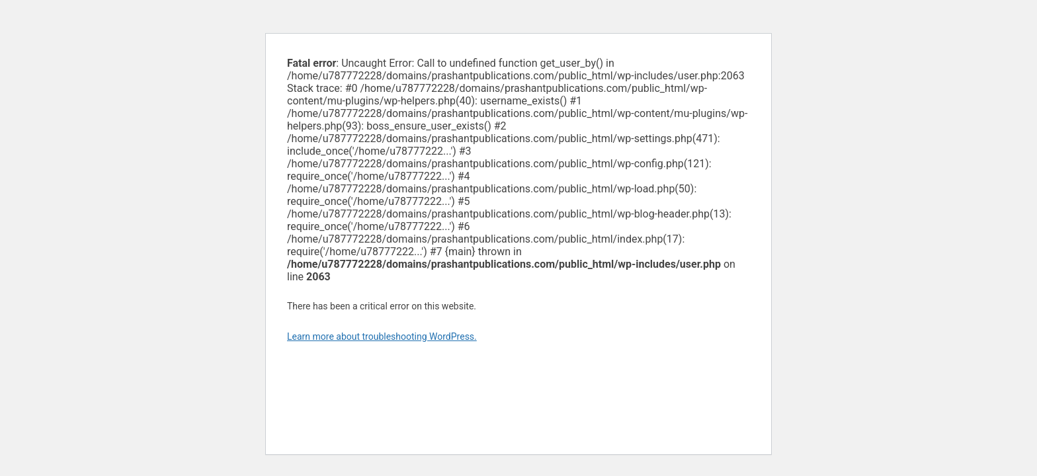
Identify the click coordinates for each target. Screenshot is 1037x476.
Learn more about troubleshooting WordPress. (382, 336)
